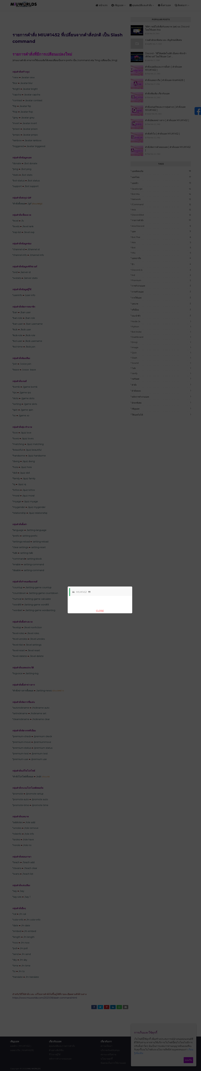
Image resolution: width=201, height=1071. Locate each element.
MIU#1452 (81, 592)
